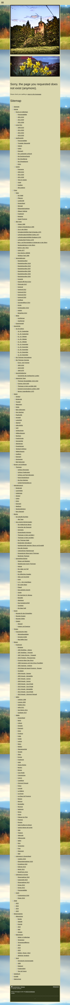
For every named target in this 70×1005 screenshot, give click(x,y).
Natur (17, 193)
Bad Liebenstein (20, 409)
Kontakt (16, 976)
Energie (20, 924)
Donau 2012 (21, 887)
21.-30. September (23, 334)
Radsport (20, 966)
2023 (17, 906)
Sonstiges (20, 605)
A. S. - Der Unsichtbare (24, 582)
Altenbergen (19, 443)
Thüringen (19, 467)
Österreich (21, 851)
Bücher (16, 514)
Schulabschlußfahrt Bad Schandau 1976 (29, 232)
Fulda (19, 736)
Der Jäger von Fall (23, 569)
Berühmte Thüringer (23, 556)
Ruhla (17, 407)
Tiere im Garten (22, 180)
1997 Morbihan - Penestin (25, 652)
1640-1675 (21, 370)
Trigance (20, 833)
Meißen (20, 746)
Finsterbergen (20, 446)
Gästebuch (17, 974)
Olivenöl (20, 624)
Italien (17, 697)
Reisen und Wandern (24, 561)
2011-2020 (21, 120)
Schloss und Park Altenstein (26, 475)
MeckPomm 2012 (23, 872)
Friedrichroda (19, 438)
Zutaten (18, 621)
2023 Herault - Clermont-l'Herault (27, 694)
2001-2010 (21, 117)
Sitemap (23, 987)
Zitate (15, 900)
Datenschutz (17, 979)
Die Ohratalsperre (23, 161)
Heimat (16, 109)
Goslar (20, 739)
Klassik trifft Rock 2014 (24, 281)
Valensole (20, 835)
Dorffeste (20, 300)
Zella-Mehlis (19, 425)
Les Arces (20, 793)
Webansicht (56, 986)
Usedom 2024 (22, 859)
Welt (19, 853)
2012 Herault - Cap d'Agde (25, 692)
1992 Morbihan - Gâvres (25, 650)
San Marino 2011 (23, 710)
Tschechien (21, 846)
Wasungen (19, 404)
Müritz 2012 (21, 869)
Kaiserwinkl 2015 (23, 880)
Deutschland (21, 203)
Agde (19, 762)
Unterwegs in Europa (22, 874)
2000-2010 (21, 127)
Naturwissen (19, 934)
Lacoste (20, 788)
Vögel (19, 182)
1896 (19, 963)
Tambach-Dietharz (21, 449)
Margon (20, 799)
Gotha (19, 148)
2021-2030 (21, 122)
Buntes (20, 919)
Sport (17, 958)
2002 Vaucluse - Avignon (25, 665)
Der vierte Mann (22, 584)
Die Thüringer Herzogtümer (24, 357)
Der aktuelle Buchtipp (22, 517)
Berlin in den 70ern (23, 247)
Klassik (20, 571)
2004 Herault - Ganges (24, 673)
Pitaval (20, 587)
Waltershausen (20, 451)
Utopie (19, 592)
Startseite (16, 106)
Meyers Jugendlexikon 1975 (26, 391)
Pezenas (20, 819)
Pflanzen (20, 198)
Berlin (19, 720)
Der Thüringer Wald (23, 540)
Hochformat (21, 318)
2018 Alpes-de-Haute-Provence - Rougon (30, 668)
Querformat (21, 321)
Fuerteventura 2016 (23, 895)
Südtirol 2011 (21, 705)
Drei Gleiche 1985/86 (24, 253)
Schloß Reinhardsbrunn (24, 483)
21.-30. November (23, 349)
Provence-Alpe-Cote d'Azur (26, 660)
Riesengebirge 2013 (23, 882)
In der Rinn (19, 125)
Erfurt (19, 164)
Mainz (19, 744)
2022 (17, 903)
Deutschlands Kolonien (24, 532)
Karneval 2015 (22, 297)
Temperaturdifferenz (23, 942)
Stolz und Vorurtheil (23, 577)
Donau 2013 (21, 885)
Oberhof (18, 422)
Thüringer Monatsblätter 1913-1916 (28, 381)
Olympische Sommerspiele (25, 961)
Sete (19, 830)
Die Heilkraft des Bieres (24, 524)
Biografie (20, 597)
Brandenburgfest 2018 (24, 263)
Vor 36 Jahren (20, 328)
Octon (19, 814)
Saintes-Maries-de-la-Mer (25, 827)
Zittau (19, 754)
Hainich (20, 146)
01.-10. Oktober (22, 336)
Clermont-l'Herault (23, 783)
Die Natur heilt (22, 608)
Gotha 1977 (21, 250)
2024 (17, 908)
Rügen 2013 (21, 898)
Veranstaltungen (20, 258)
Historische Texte (21, 378)
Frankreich (21, 214)
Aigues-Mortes (22, 765)
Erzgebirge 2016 (22, 864)
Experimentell (20, 323)
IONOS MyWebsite (30, 991)
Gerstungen (19, 459)
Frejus (19, 786)
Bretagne (20, 216)
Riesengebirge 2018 (23, 877)
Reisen (16, 642)
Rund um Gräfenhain (22, 112)
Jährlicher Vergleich (23, 955)
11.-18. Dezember (23, 355)
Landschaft (21, 200)
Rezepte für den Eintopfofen (24, 613)
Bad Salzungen (20, 462)
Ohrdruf (18, 396)
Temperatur (21, 940)
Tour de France (22, 971)
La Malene (21, 791)
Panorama (21, 169)
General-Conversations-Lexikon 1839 (28, 389)
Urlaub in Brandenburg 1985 (26, 227)
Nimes (19, 812)
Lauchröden (19, 490)
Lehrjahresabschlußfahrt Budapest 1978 (29, 237)
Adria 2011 (21, 707)
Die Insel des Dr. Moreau (25, 595)
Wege (17, 315)
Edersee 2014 (22, 867)
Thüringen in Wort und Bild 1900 (27, 386)
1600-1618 (21, 365)
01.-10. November (23, 344)
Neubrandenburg (21, 509)
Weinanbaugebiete (23, 634)
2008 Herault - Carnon (24, 681)
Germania (20, 530)
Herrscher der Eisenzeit (24, 527)
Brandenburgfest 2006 (24, 271)
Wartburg (18, 506)
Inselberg (18, 454)
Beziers (20, 767)
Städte (18, 715)
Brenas (20, 770)
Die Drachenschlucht (24, 156)
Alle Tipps (20, 519)
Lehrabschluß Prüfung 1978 (26, 240)
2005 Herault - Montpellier (25, 676)
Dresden (20, 725)
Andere (20, 310)
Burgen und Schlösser (20, 464)
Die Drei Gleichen (23, 480)
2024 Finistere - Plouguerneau (26, 658)
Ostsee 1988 (21, 224)
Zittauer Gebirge (22, 211)
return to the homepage (34, 94)
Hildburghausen (20, 433)
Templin (20, 752)
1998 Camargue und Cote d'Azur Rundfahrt (30, 663)
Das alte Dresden (23, 548)
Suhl (17, 428)
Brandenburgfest (22, 261)
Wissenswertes (18, 914)
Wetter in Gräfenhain (24, 937)
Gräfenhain (19, 493)
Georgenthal (19, 441)
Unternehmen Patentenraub (26, 550)
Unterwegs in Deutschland (23, 856)
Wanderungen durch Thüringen (27, 564)
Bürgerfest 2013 (22, 313)
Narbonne (21, 809)
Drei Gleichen (20, 412)
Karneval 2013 (22, 292)
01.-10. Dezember (23, 352)
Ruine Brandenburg (23, 477)
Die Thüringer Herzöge (22, 360)
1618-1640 (21, 368)
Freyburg (20, 733)
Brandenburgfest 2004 (24, 274)
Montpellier (21, 804)
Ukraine (20, 932)
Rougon (20, 822)
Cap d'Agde (21, 772)
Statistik (20, 921)
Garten (18, 167)
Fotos (15, 190)
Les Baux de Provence (24, 796)
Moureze (20, 806)
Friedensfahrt (21, 968)
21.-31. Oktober (22, 342)
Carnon (20, 778)
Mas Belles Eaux (22, 639)
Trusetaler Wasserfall (24, 143)
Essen (15, 611)
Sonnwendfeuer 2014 (24, 302)
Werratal (20, 206)
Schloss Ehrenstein (23, 470)
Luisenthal (19, 420)
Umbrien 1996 (22, 699)
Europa (20, 757)
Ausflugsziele (20, 138)
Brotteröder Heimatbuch (25, 543)
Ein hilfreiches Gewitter (24, 574)
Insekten (20, 185)
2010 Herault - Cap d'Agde (25, 686)
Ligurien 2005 (22, 702)
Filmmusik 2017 (22, 284)
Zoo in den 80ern (23, 229)
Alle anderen (21, 187)
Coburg (20, 723)
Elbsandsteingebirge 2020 (25, 861)
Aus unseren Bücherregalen (24, 522)
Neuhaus (18, 436)
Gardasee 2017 (22, 712)
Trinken (16, 629)
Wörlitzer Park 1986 (23, 255)
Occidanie (21, 671)
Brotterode (19, 399)
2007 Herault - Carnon (24, 678)
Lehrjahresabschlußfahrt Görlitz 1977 (28, 234)
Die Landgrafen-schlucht (25, 153)
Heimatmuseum (18, 485)
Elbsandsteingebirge (24, 208)
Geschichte (17, 326)
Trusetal (18, 402)
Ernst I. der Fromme (23, 362)
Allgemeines (19, 916)
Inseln (17, 893)
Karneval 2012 (22, 289)
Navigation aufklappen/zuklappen (35, 2)
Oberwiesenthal (22, 749)
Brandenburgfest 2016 (24, 266)
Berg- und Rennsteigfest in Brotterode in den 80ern (32, 242)
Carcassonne (21, 775)
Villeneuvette (21, 838)
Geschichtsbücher (21, 373)
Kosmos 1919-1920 (23, 383)
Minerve (20, 801)
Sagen (16, 394)
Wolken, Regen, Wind (24, 953)
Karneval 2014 (22, 295)
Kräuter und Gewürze (24, 626)
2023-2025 (21, 135)
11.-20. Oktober (22, 339)
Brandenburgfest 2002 (24, 276)
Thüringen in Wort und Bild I (26, 537)
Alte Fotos (19, 221)
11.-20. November (23, 347)
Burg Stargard (20, 511)
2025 (17, 911)
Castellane (21, 780)
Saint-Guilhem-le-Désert (25, 825)
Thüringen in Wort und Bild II (26, 535)
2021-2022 (21, 133)
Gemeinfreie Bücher (21, 558)
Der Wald (20, 195)
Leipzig (20, 741)
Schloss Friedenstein (24, 472)
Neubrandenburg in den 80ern (26, 245)
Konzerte (20, 279)
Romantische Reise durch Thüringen (28, 553)
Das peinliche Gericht (24, 590)
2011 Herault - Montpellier (25, 689)
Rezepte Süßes (20, 618)
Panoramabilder (22, 114)
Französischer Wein (21, 631)
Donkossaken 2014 (23, 308)
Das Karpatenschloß (24, 603)
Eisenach (20, 151)
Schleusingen (20, 430)
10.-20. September (23, 331)
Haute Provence (22, 219)
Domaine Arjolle (22, 637)
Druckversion (15, 987)
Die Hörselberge (22, 159)
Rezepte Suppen (20, 616)
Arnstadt (18, 417)
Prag (19, 848)
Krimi (19, 579)
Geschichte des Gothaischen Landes (28, 375)
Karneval (20, 287)
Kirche (19, 305)
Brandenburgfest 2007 (24, 268)
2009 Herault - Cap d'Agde (25, 684)
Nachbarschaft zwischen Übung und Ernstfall (31, 545)
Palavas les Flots (23, 817)
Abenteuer (21, 600)
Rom (19, 843)
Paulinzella (19, 415)
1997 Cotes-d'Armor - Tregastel (27, 655)
